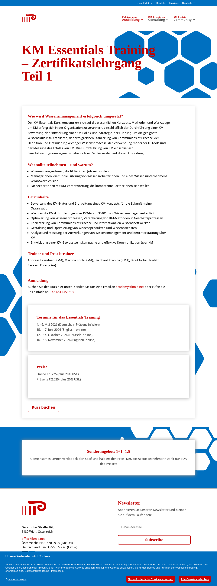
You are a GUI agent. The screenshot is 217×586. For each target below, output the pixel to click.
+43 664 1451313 (62, 292)
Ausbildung (131, 20)
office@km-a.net (33, 539)
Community (182, 20)
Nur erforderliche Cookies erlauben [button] (150, 579)
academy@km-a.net (130, 287)
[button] (17, 579)
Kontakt (161, 3)
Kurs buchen (43, 407)
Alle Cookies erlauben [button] (195, 579)
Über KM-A (143, 3)
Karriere (174, 3)
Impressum (57, 570)
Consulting (156, 20)
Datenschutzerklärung (37, 570)
